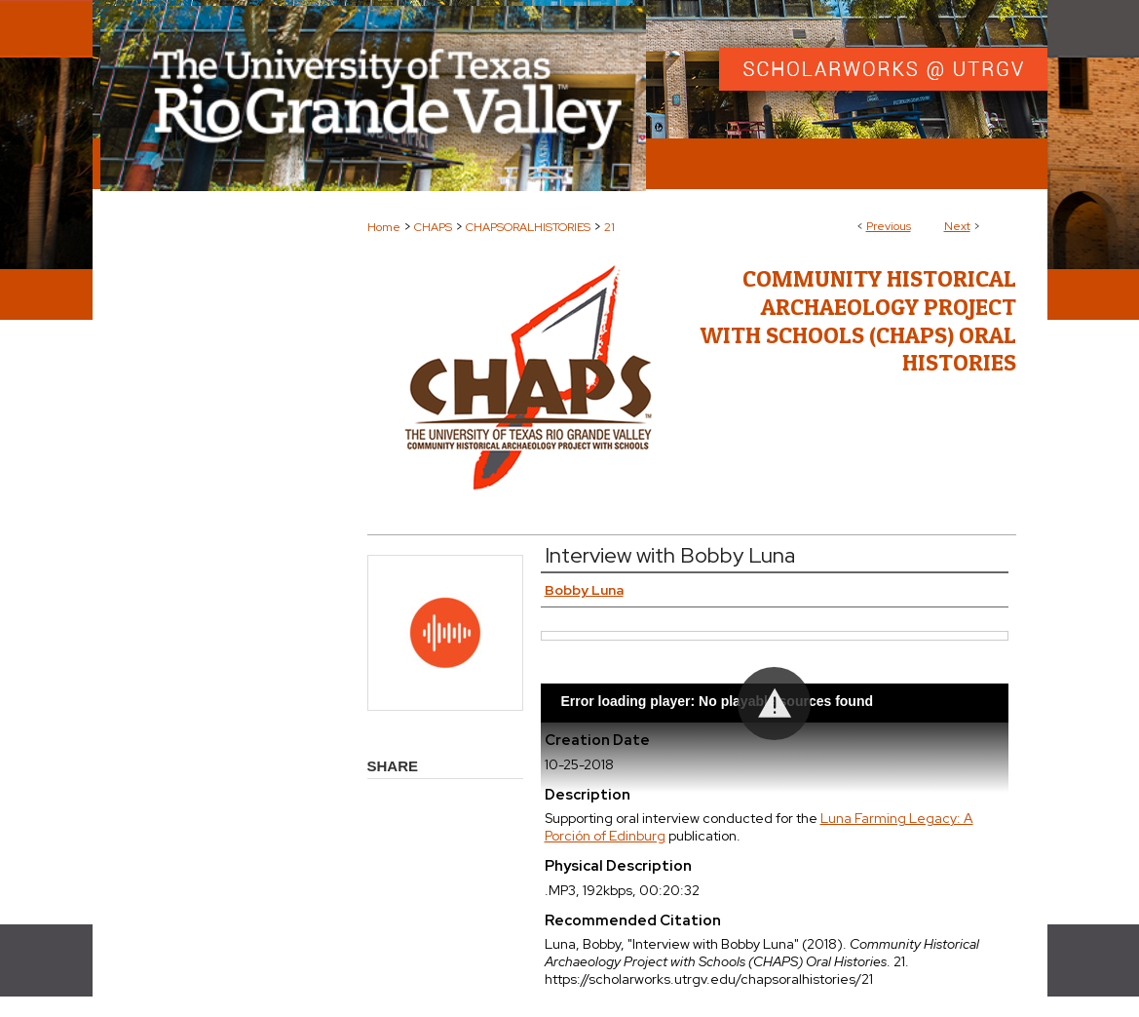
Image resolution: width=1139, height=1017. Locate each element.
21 (609, 227)
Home (383, 227)
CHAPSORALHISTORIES (528, 227)
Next (957, 226)
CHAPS (433, 227)
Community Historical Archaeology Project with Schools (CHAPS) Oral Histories (858, 320)
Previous (888, 226)
